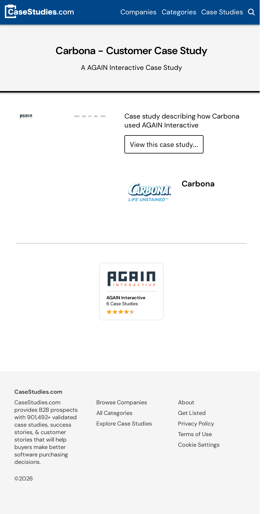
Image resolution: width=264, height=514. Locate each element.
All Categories (114, 413)
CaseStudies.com (38, 391)
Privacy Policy (196, 423)
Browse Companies (121, 402)
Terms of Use (195, 434)
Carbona (198, 183)
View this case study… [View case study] (164, 144)
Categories (179, 11)
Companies (138, 11)
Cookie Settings (199, 444)
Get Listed (192, 413)
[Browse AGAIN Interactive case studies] (131, 291)
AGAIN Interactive (115, 67)
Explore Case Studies (124, 423)
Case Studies (222, 11)
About (186, 402)
